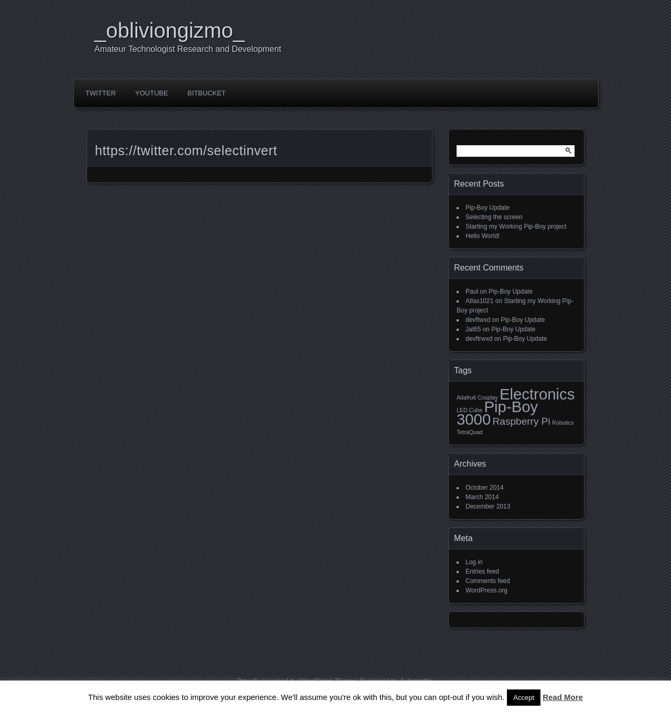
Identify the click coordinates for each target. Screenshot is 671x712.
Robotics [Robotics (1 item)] (562, 422)
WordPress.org (486, 590)
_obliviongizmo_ (169, 30)
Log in (474, 562)
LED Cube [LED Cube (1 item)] (469, 410)
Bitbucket (207, 93)
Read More (563, 697)
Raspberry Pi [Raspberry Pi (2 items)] (521, 421)
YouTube (151, 93)
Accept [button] (523, 698)
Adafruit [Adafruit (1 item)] (466, 397)
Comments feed (488, 581)
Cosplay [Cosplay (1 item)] (488, 397)
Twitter (100, 93)
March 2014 (482, 497)
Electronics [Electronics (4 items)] (537, 394)
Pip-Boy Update (488, 207)
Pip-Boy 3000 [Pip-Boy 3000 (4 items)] (497, 413)
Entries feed (482, 571)
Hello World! (483, 236)
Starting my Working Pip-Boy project (516, 226)
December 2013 (488, 506)
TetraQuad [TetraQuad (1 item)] (470, 432)
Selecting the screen (494, 217)
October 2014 (485, 487)
